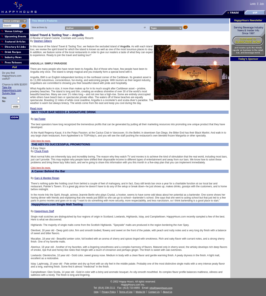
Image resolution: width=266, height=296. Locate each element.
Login (253, 3)
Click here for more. (41, 141)
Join (262, 3)
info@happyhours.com (161, 288)
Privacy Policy (109, 292)
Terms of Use (126, 292)
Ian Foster (40, 118)
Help (96, 292)
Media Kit (140, 292)
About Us (167, 292)
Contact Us (154, 292)
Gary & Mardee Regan (46, 178)
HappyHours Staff (44, 211)
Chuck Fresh (41, 151)
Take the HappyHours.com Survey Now (11, 90)
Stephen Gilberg (43, 41)
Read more (36, 108)
